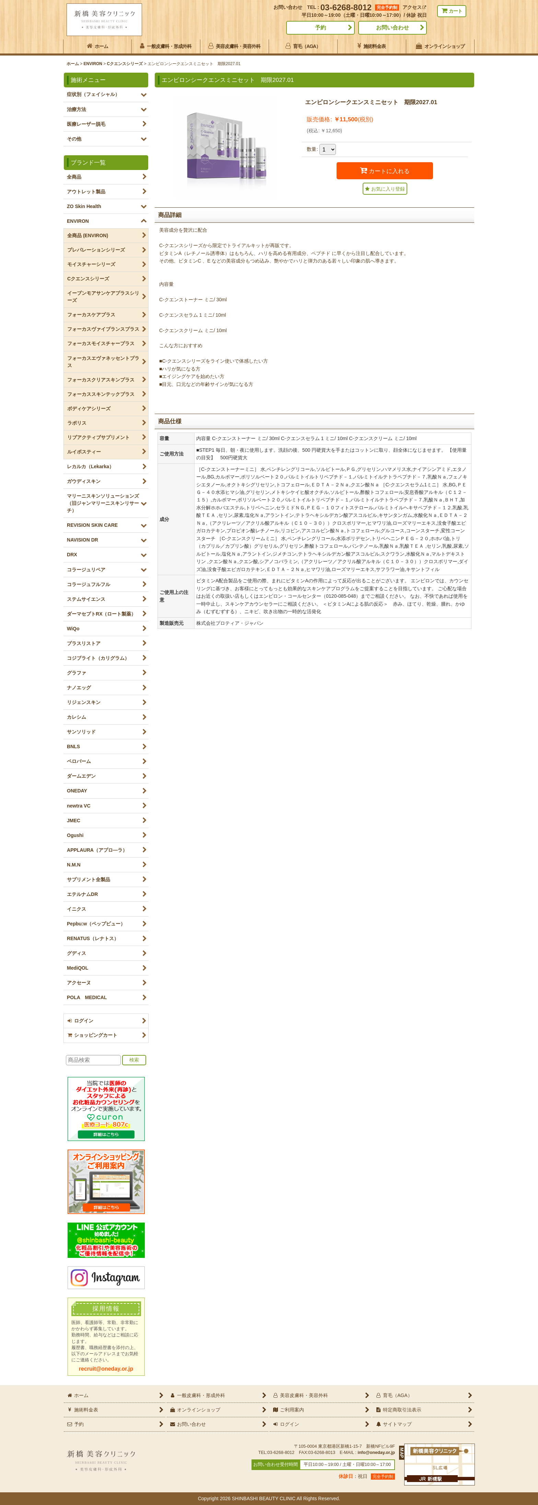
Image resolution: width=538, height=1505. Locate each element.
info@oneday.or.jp (376, 1452)
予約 (320, 28)
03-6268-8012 (346, 7)
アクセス (414, 7)
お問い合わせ (392, 28)
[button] (385, 189)
